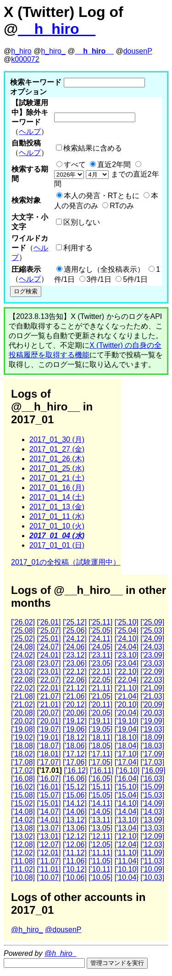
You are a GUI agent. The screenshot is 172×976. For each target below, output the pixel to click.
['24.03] (152, 647)
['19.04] (127, 729)
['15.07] (49, 795)
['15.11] (100, 787)
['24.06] (75, 647)
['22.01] (49, 688)
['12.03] (152, 844)
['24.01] (49, 655)
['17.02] (23, 770)
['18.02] (23, 754)
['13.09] (152, 820)
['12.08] (23, 844)
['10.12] (75, 869)
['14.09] (152, 803)
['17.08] (23, 762)
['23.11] (100, 655)
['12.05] (100, 844)
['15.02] (23, 803)
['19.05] (100, 729)
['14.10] (127, 803)
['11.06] (75, 861)
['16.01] (49, 787)
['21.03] (152, 696)
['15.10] (127, 787)
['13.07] (49, 828)
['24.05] (100, 647)
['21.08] (23, 696)
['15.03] (152, 795)
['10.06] (75, 877)
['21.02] (23, 704)
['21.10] (127, 688)
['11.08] (23, 861)
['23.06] (75, 663)
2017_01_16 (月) (56, 487)
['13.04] (127, 828)
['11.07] (49, 861)
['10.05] (100, 877)
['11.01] (49, 869)
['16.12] (76, 770)
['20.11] (100, 704)
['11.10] (127, 853)
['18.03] (152, 746)
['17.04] (127, 762)
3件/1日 (99, 279)
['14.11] (100, 803)
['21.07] (49, 696)
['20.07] (49, 713)
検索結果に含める (92, 148)
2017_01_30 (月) (56, 439)
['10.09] (152, 869)
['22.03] (152, 680)
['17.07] (49, 762)
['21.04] (127, 696)
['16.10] (127, 770)
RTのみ (122, 206)
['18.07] (49, 746)
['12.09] (152, 836)
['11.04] (127, 861)
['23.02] (23, 671)
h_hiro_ (53, 51)
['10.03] (152, 877)
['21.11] (100, 688)
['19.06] (75, 729)
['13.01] (49, 836)
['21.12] (75, 688)
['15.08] (23, 795)
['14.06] (75, 811)
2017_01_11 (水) (56, 516)
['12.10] (127, 836)
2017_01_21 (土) (56, 478)
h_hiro (21, 51)
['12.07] (49, 844)
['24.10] (127, 638)
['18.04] (127, 746)
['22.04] (127, 680)
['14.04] (127, 811)
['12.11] (100, 836)
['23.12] (75, 655)
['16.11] (102, 770)
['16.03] (152, 778)
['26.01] (49, 622)
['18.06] (75, 746)
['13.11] (100, 820)
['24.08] (23, 647)
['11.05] (100, 861)
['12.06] (75, 844)
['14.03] (152, 811)
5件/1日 (135, 279)
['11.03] (152, 861)
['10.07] (49, 877)
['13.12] (75, 820)
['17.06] (75, 762)
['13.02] (23, 836)
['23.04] (127, 663)
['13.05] (100, 828)
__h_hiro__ (56, 29)
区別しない (81, 222)
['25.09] (152, 622)
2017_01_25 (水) (56, 468)
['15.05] (100, 795)
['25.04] (127, 630)
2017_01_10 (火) (56, 526)
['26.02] (23, 622)
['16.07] (49, 778)
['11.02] (23, 869)
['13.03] (152, 828)
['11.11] (100, 853)
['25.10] (127, 622)
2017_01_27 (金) (56, 449)
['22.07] (49, 680)
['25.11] (100, 622)
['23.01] (49, 671)
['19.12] (75, 721)
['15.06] (75, 795)
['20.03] (152, 713)
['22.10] (127, 671)
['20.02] (23, 721)
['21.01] (49, 704)
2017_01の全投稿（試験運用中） (65, 562)
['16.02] (23, 787)
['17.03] (152, 762)
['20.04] (127, 713)
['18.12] (75, 737)
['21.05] (100, 696)
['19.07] (49, 729)
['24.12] (75, 638)
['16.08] (23, 778)
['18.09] (152, 737)
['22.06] (75, 680)
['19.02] (23, 737)
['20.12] (75, 704)
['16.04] (127, 778)
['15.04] (127, 795)
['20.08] (23, 713)
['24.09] (152, 638)
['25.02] (23, 638)
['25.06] (75, 630)
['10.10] (127, 869)
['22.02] (23, 688)
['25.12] (75, 622)
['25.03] (152, 630)
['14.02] (23, 820)
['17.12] (75, 754)
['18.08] (23, 746)
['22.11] (100, 671)
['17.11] (100, 754)
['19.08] (23, 729)
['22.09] (152, 671)
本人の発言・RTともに (101, 196)
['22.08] (23, 680)
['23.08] (23, 663)
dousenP (137, 51)
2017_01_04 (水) (56, 535)
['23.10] (127, 655)
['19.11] (100, 721)
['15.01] (49, 803)
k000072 (25, 59)
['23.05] (100, 663)
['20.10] (127, 704)
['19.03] (152, 729)
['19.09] (152, 721)
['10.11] (100, 869)
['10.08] (23, 877)
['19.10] (127, 721)
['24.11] (100, 638)
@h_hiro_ (27, 929)
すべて (75, 164)
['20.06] (75, 713)
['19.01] (49, 737)
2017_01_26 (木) (56, 459)
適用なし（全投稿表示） (104, 269)
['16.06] (75, 778)
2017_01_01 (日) (56, 545)
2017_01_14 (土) (56, 497)
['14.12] (75, 803)
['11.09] (152, 853)
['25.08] (23, 630)
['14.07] (49, 811)
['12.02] (23, 853)
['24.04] (127, 647)
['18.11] (100, 737)
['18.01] (49, 754)
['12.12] (75, 836)
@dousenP (63, 929)
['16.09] (154, 770)
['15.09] (152, 787)
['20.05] (100, 713)
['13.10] (127, 820)
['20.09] (152, 704)
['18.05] (100, 746)
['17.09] (152, 754)
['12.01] (49, 853)
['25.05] (100, 630)
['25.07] (49, 630)
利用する (78, 248)
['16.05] (100, 778)
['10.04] (127, 877)
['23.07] (49, 663)
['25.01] (49, 638)
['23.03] (152, 663)
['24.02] (23, 655)
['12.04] (127, 844)
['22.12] (75, 671)
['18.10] (127, 737)
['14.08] (23, 811)
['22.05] (100, 680)
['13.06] (75, 828)
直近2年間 (114, 164)
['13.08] (23, 828)
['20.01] (49, 721)
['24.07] (49, 647)
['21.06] (75, 696)
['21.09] (152, 688)
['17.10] (127, 754)
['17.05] (100, 762)
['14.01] (49, 820)
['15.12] (75, 787)
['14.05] (100, 811)
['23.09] (152, 655)
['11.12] (75, 853)
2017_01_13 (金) (56, 507)
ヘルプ (30, 131)
